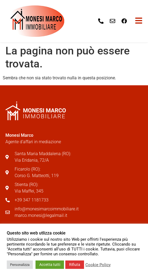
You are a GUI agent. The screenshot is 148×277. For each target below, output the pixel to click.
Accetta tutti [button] (49, 264)
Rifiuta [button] (74, 264)
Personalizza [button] (20, 265)
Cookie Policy (98, 264)
